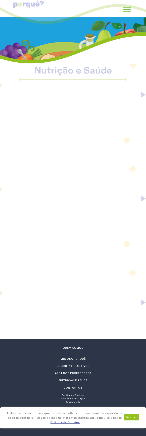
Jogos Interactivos (73, 366)
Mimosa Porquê (73, 359)
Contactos (73, 387)
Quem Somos (73, 348)
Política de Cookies (65, 422)
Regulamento (73, 402)
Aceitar (131, 417)
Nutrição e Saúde (73, 380)
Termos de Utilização (73, 398)
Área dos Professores (73, 373)
